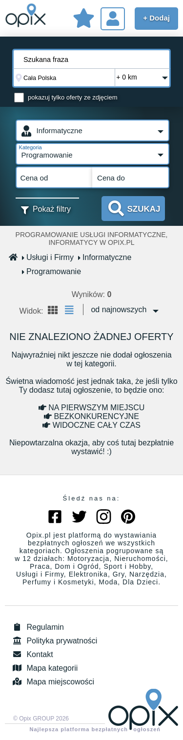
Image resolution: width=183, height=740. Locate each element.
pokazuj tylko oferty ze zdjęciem (73, 97)
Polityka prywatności (53, 641)
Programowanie (51, 271)
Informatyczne (105, 257)
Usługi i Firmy (48, 257)
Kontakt (31, 654)
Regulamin (37, 627)
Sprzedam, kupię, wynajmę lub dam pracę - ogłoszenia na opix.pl (25, 17)
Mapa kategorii (44, 668)
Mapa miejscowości (52, 682)
